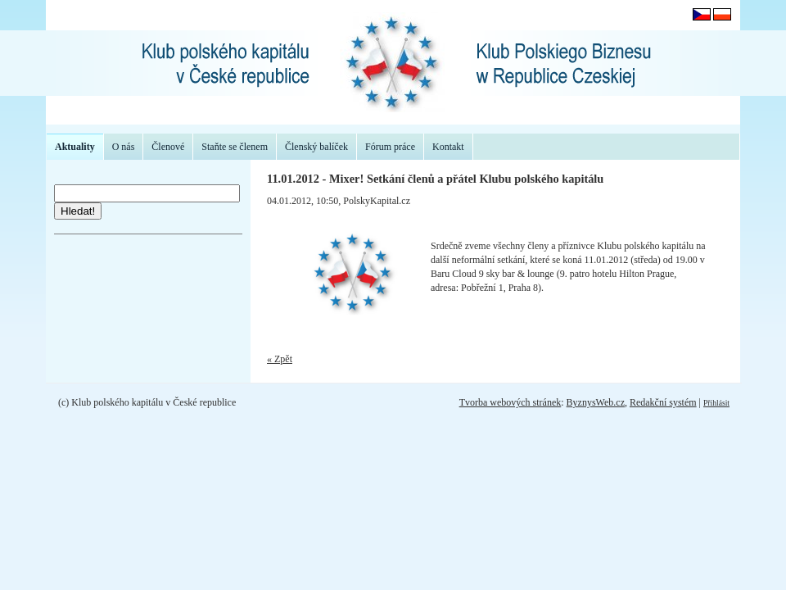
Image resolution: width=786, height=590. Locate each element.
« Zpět (279, 359)
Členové (167, 146)
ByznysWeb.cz (596, 402)
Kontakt (448, 146)
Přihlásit (716, 402)
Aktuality (75, 146)
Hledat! (78, 211)
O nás (123, 146)
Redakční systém (663, 402)
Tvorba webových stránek (510, 402)
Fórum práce (390, 146)
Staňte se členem (234, 146)
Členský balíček (316, 146)
